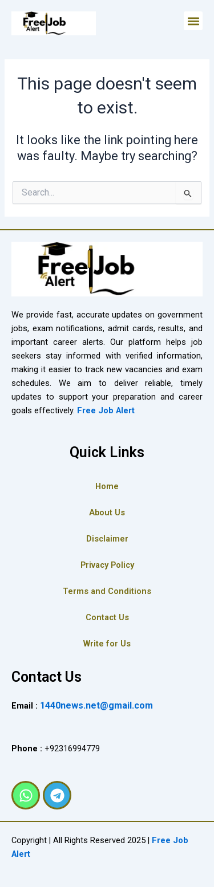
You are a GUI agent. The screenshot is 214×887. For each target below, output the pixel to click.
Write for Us (107, 643)
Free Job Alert (106, 410)
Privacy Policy (107, 565)
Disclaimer (107, 539)
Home (107, 486)
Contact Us (107, 617)
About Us (107, 512)
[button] (193, 20)
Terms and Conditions (107, 591)
